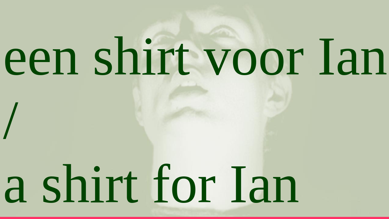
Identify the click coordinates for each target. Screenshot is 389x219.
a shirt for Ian (151, 184)
